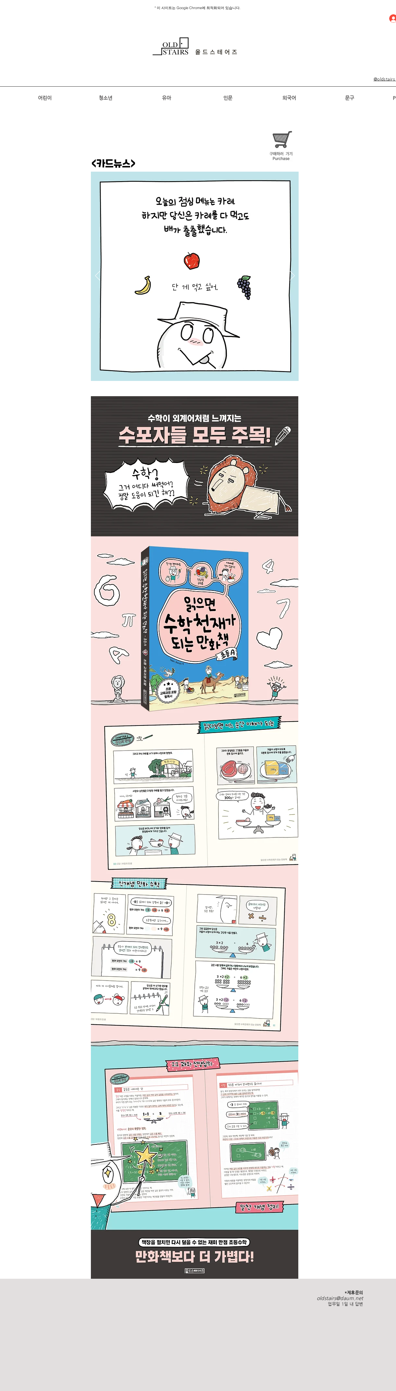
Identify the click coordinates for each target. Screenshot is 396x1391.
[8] (192, 369)
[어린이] (44, 97)
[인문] (227, 97)
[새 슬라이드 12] (220, 369)
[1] (134, 369)
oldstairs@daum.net (340, 1298)
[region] (194, 46)
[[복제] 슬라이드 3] (156, 369)
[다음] (292, 276)
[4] (163, 369)
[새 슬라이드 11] (213, 369)
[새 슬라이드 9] (199, 369)
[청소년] (105, 97)
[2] (142, 369)
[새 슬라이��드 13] (228, 369)
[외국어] (289, 97)
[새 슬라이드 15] (235, 369)
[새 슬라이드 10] (206, 369)
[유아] (166, 97)
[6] (178, 369)
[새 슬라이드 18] (256, 369)
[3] (149, 369)
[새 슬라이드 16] (242, 369)
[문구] (349, 97)
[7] (185, 369)
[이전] (97, 276)
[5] (170, 369)
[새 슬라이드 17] (249, 369)
